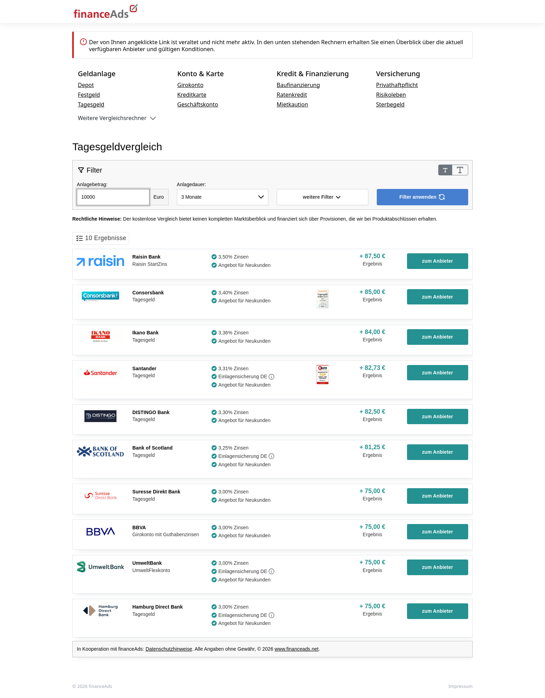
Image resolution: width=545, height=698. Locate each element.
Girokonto (190, 85)
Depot (86, 85)
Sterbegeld (390, 104)
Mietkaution (292, 104)
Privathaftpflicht (397, 85)
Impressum (460, 686)
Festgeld (89, 94)
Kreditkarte (191, 94)
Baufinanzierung (298, 85)
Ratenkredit (292, 94)
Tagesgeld (91, 104)
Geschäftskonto (197, 104)
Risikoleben (391, 94)
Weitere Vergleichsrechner (112, 118)
